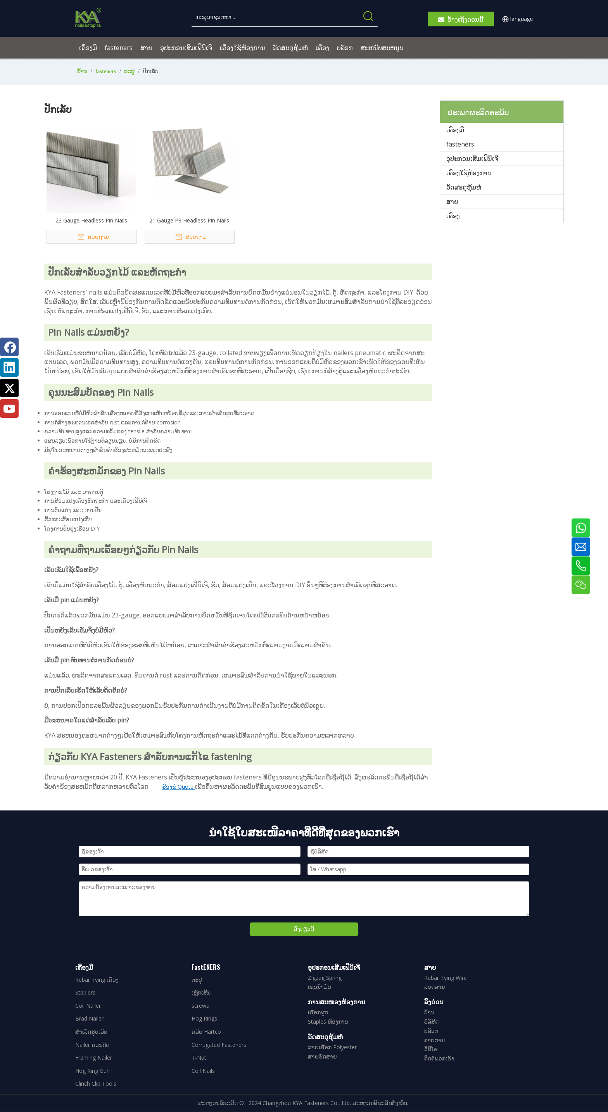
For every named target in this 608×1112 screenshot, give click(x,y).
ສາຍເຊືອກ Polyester (332, 1047)
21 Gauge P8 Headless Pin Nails (189, 220)
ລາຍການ (434, 1040)
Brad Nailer (89, 1018)
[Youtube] (9, 408)
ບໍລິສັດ (431, 1021)
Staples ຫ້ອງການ (328, 1021)
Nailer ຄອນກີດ (92, 1044)
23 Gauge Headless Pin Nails (91, 220)
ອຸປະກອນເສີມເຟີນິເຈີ (472, 158)
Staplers (85, 992)
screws (200, 1005)
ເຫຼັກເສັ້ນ (201, 992)
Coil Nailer (88, 1005)
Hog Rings (204, 1018)
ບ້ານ (429, 1012)
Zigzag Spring (325, 977)
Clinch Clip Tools (95, 1083)
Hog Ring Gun (92, 1070)
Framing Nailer (93, 1057)
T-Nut (199, 1057)
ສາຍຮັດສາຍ (322, 1056)
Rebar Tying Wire (445, 977)
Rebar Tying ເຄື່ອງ (97, 979)
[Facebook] (9, 347)
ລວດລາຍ (434, 986)
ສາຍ (452, 201)
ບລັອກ (431, 1030)
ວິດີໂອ (430, 1049)
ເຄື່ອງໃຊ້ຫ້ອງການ (469, 173)
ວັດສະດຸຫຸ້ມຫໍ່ (463, 187)
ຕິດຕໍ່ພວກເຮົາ (439, 1058)
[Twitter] (9, 388)
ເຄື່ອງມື (455, 130)
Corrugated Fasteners (219, 1044)
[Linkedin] (9, 367)
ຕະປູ (197, 979)
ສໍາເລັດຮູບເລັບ (91, 1031)
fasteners (460, 144)
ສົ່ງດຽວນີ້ (304, 929)
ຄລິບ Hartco (206, 1031)
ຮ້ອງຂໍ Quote (178, 786)
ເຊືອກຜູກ (318, 1012)
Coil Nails (203, 1070)
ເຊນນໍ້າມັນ (319, 986)
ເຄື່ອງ (453, 216)
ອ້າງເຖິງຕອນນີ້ (461, 19)
